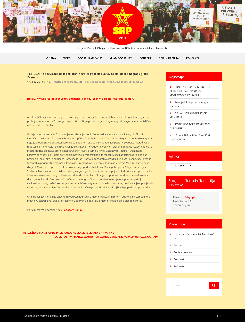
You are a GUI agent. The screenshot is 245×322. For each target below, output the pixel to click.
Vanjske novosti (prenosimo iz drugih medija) (114, 81)
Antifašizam (61, 81)
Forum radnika (169, 58)
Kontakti (192, 58)
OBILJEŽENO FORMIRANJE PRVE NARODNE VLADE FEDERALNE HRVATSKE (68, 232)
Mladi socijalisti (121, 58)
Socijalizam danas (90, 58)
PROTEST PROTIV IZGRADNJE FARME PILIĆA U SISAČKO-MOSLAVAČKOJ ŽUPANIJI (190, 91)
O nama (51, 58)
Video (67, 58)
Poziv (73, 81)
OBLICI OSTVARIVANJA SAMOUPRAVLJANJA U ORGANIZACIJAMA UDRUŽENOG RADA (106, 236)
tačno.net (179, 266)
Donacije (146, 58)
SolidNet (179, 259)
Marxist (178, 245)
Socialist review (183, 252)
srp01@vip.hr (189, 197)
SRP (81, 81)
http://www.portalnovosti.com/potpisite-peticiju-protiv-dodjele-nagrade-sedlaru (80, 98)
